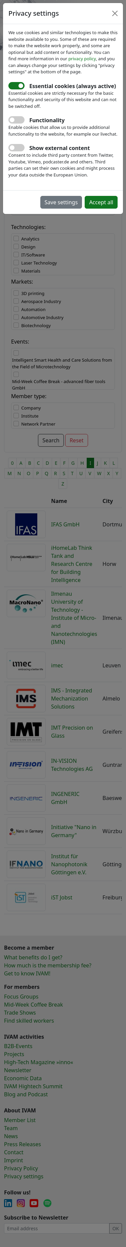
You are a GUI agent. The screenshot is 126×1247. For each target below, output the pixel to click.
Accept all (101, 202)
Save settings (61, 202)
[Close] (115, 13)
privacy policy (82, 59)
